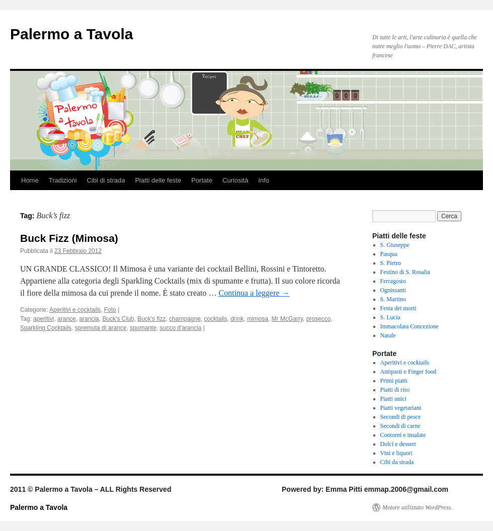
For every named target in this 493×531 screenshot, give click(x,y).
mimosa (257, 318)
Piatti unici (393, 398)
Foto (110, 309)
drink (236, 318)
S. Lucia (390, 317)
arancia (89, 318)
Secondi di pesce (400, 416)
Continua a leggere (254, 293)
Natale (388, 335)
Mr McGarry (287, 318)
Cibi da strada (397, 462)
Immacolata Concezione (409, 326)
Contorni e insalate (403, 434)
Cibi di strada (106, 180)
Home (30, 180)
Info (263, 180)
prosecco (318, 318)
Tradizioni (63, 180)
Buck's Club (118, 318)
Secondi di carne (400, 425)
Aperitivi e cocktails (75, 309)
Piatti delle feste (158, 180)
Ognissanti (393, 290)
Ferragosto (393, 281)
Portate (201, 180)
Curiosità (235, 180)
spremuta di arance (101, 327)
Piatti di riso (395, 389)
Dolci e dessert (398, 444)
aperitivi (43, 318)
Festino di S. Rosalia (405, 272)
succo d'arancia (181, 327)
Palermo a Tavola (71, 34)
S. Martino (393, 299)
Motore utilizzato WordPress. (417, 507)
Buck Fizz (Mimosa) (69, 238)
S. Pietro (390, 263)
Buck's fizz (151, 318)
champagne (185, 318)
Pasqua (388, 253)
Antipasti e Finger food (408, 371)
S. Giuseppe (394, 244)
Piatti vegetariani (401, 407)
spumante (143, 327)
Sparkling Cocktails (45, 327)
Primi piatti (393, 380)
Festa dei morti (398, 308)
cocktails (215, 318)
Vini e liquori (396, 453)
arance (66, 318)
